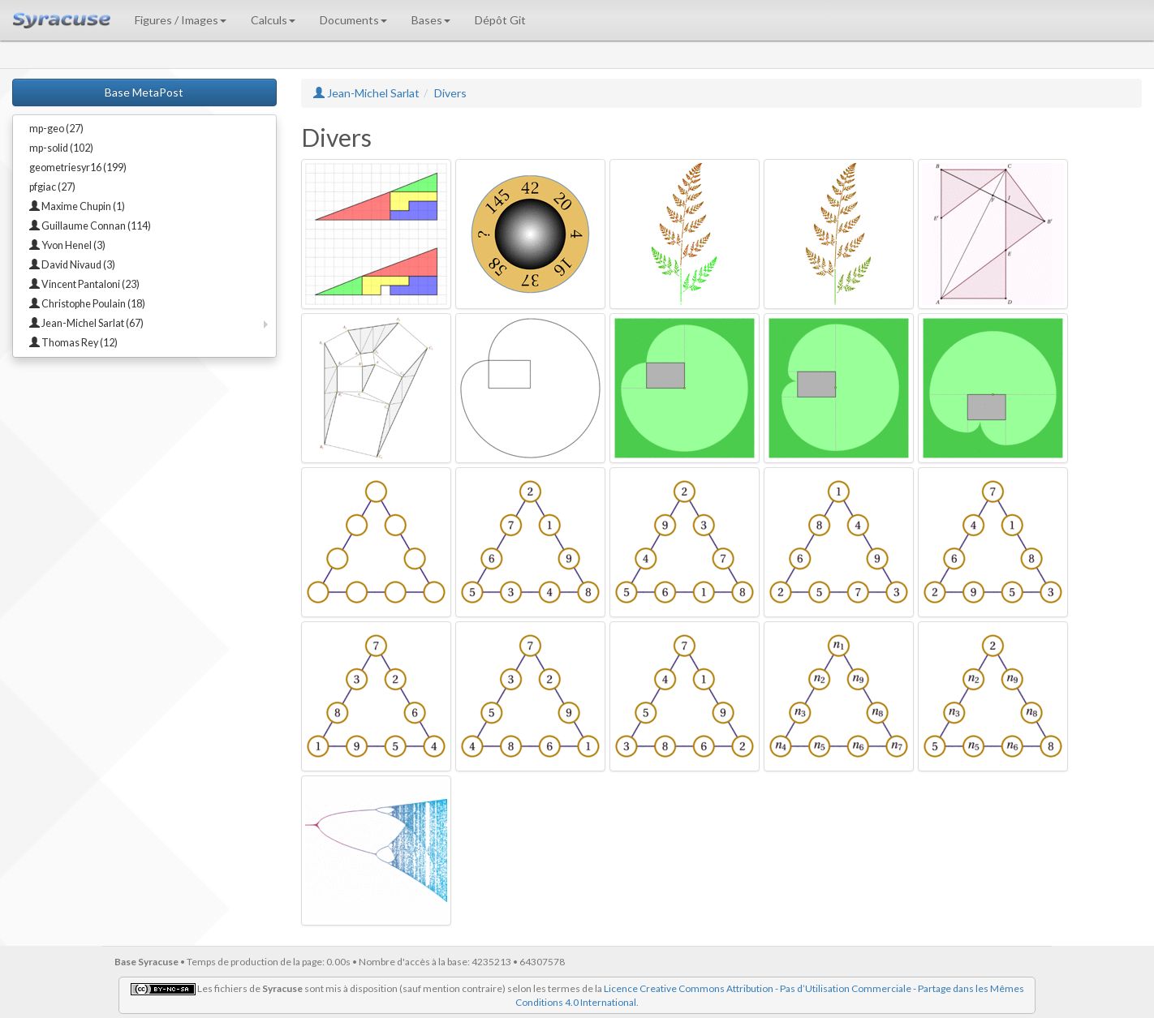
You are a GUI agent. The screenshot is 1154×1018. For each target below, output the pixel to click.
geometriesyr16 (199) (78, 167)
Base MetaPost (144, 92)
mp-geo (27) (56, 128)
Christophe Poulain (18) (87, 304)
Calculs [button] (273, 20)
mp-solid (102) (61, 148)
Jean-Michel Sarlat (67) (86, 323)
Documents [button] (353, 20)
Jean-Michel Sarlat (366, 93)
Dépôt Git (500, 20)
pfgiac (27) (52, 187)
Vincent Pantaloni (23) (84, 284)
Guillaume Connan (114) (90, 226)
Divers (450, 93)
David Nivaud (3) (72, 265)
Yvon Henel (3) (67, 245)
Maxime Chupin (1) (77, 206)
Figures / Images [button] (180, 20)
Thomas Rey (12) (73, 343)
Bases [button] (430, 20)
